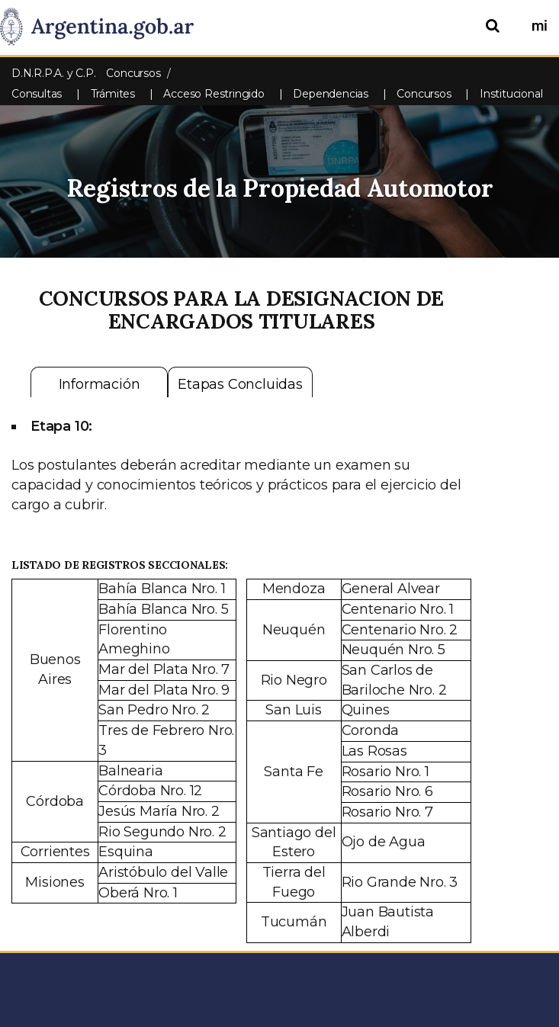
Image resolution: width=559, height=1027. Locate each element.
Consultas (36, 94)
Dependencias (330, 94)
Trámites (113, 94)
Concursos (424, 94)
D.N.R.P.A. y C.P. (54, 73)
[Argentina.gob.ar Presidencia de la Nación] (102, 27)
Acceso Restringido (213, 94)
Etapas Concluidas (240, 384)
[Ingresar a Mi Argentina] (539, 26)
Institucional (511, 94)
